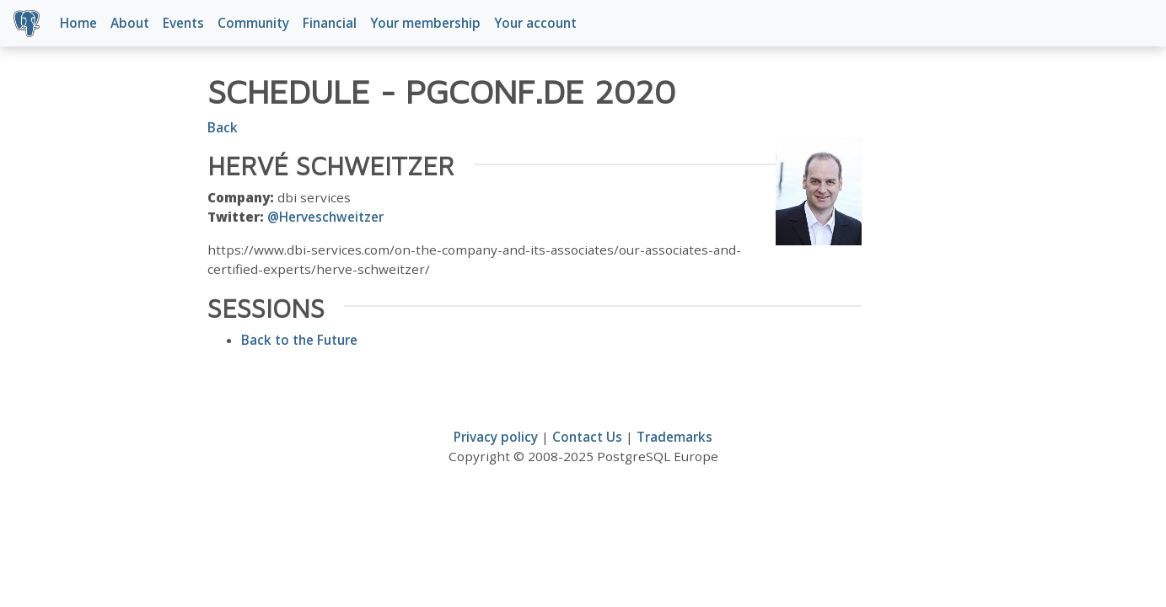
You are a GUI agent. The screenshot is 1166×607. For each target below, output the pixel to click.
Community (253, 22)
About (129, 22)
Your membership (425, 22)
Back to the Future (299, 339)
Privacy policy (496, 436)
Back (222, 127)
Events (183, 22)
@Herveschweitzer (325, 216)
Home (78, 22)
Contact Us (587, 436)
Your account (535, 22)
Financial (330, 22)
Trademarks (674, 436)
